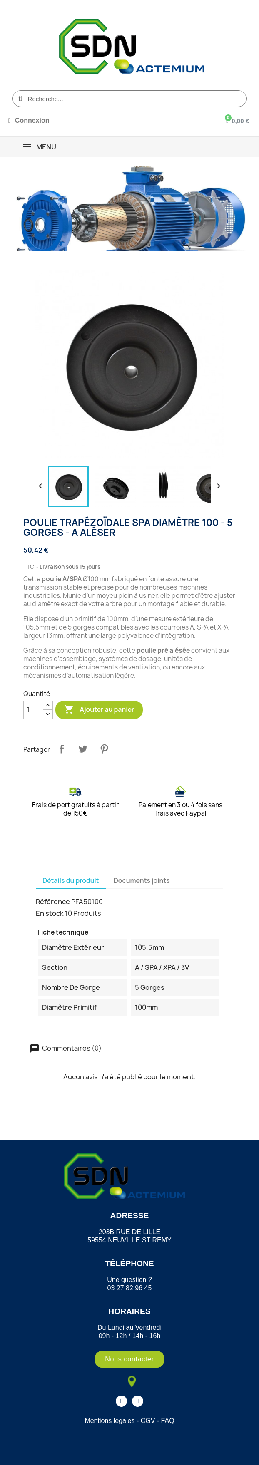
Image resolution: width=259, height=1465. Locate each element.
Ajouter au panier (99, 709)
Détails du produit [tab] (70, 880)
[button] (129, 1359)
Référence (53, 901)
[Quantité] (33, 710)
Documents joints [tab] (142, 880)
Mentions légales (109, 1420)
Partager (61, 749)
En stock (50, 913)
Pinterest (104, 749)
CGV (148, 1420)
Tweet (83, 749)
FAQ (167, 1420)
